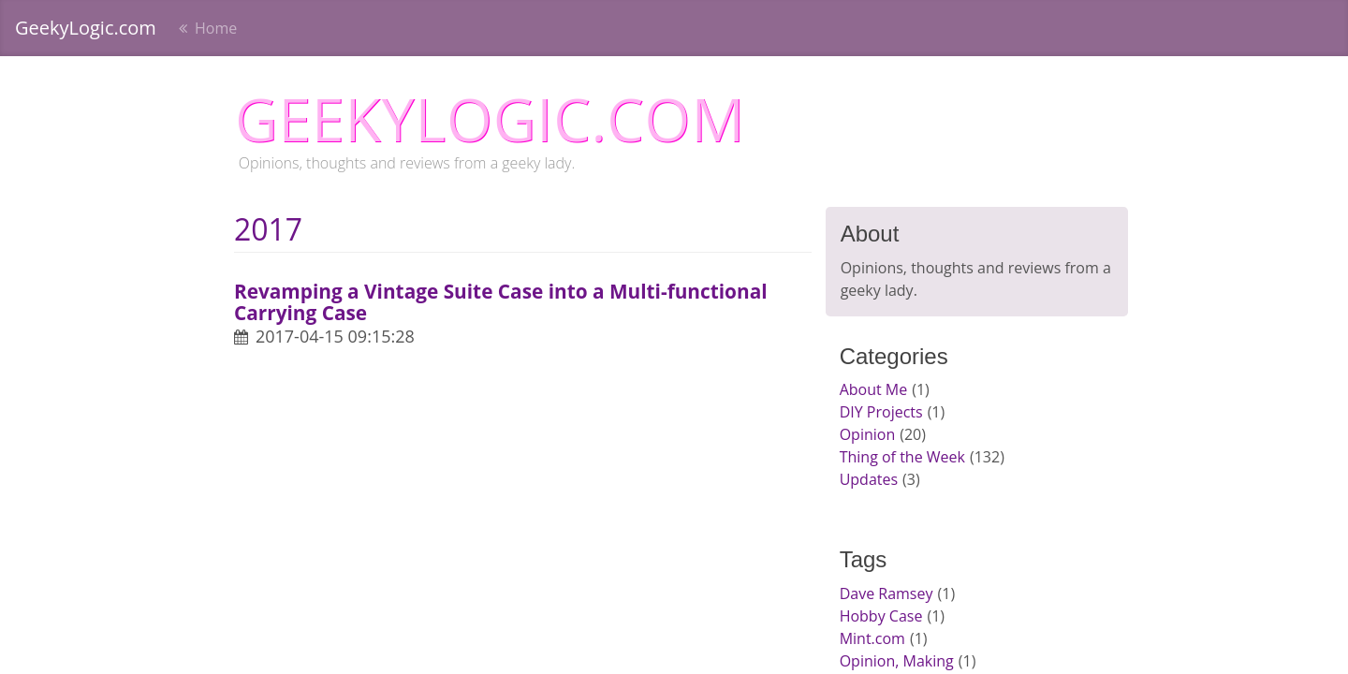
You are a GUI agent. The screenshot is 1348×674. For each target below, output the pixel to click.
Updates (869, 479)
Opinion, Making (897, 661)
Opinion (868, 434)
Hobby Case (881, 616)
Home (214, 28)
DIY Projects (881, 412)
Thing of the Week (902, 457)
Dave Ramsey (886, 593)
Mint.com (872, 638)
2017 (268, 229)
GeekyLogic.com (85, 27)
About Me (874, 389)
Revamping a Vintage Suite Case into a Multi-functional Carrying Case (501, 302)
